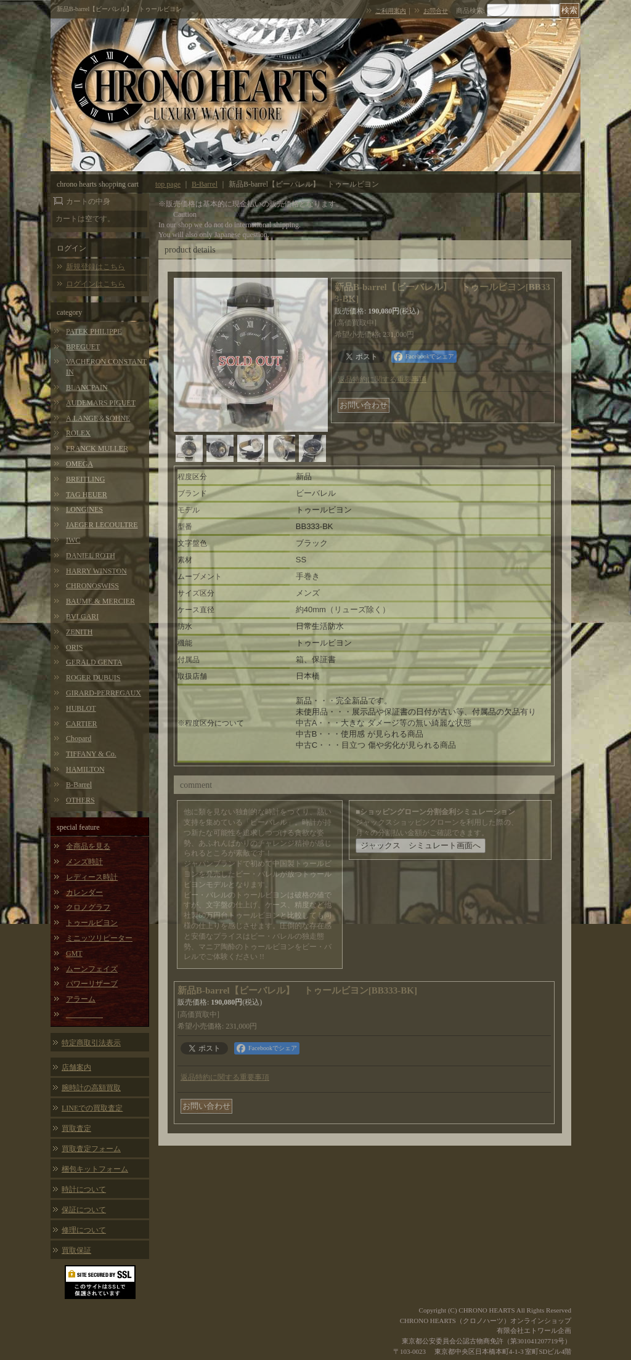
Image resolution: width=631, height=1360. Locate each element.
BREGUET (83, 346)
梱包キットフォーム (95, 1169)
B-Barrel (79, 784)
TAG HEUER (86, 494)
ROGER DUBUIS (93, 677)
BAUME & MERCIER (100, 601)
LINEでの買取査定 (92, 1108)
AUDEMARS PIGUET (101, 403)
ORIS (74, 647)
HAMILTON (85, 769)
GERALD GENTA (94, 662)
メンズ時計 (84, 861)
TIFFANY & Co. (91, 754)
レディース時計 (92, 877)
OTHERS (80, 800)
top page (168, 184)
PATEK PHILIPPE (94, 331)
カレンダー (84, 892)
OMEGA (79, 463)
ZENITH (79, 632)
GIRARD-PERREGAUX (103, 693)
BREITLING (85, 479)
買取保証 (76, 1250)
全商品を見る (88, 846)
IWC (73, 540)
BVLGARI (82, 616)
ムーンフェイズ (92, 969)
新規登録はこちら (95, 266)
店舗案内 (76, 1067)
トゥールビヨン (92, 922)
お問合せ (435, 10)
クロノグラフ (88, 907)
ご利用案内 (390, 10)
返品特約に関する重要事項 (382, 379)
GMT (74, 953)
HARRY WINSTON (96, 571)
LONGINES (84, 509)
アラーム (81, 999)
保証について (84, 1209)
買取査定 (76, 1128)
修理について (84, 1230)
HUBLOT (81, 708)
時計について (84, 1189)
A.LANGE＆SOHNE (98, 418)
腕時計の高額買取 (91, 1087)
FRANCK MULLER (97, 448)
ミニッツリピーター (99, 938)
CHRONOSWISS (92, 585)
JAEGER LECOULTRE (102, 524)
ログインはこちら (95, 284)
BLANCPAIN (87, 387)
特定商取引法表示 (91, 1042)
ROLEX (78, 433)
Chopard (78, 738)
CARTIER (81, 723)
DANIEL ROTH (90, 555)
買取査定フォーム (91, 1148)
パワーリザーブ (92, 983)
